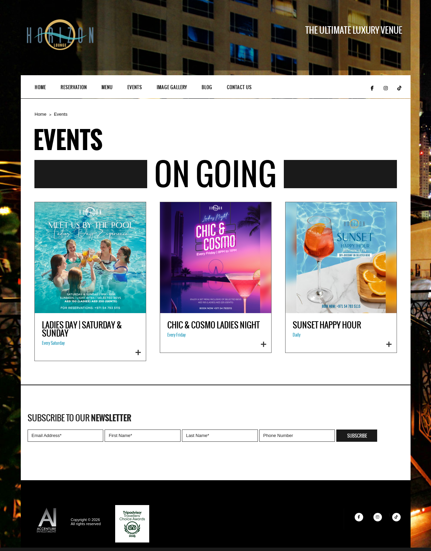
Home (40, 87)
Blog (207, 87)
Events (134, 87)
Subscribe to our (79, 418)
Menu (107, 87)
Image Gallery (172, 87)
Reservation (74, 87)
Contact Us (239, 87)
